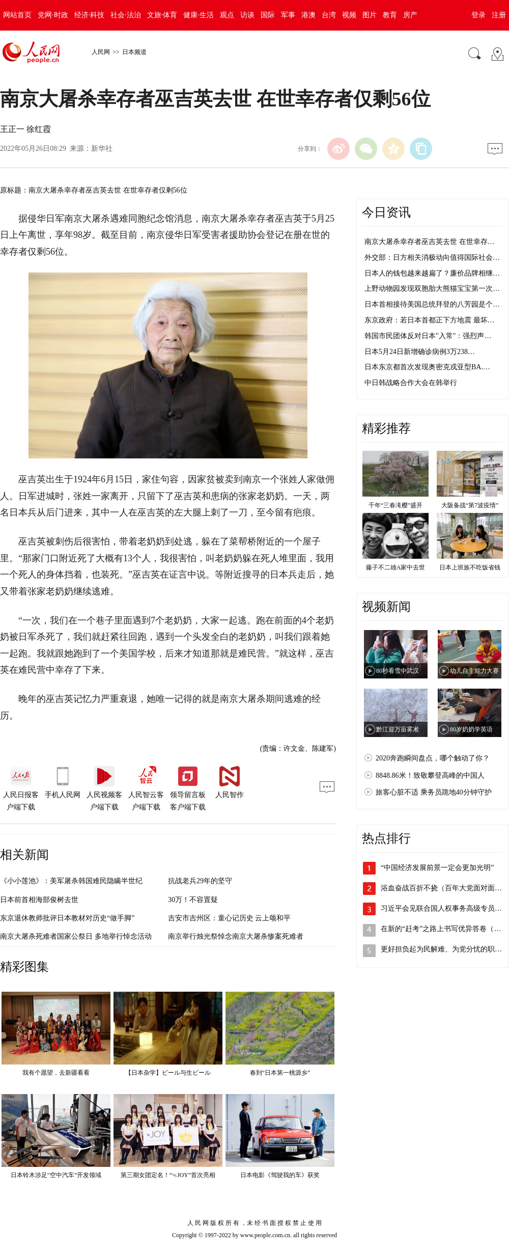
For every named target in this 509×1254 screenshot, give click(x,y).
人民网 (101, 52)
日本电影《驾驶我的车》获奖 (280, 1175)
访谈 (247, 15)
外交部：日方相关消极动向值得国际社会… (432, 257)
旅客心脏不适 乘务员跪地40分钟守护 (434, 792)
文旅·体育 (162, 15)
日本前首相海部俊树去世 (39, 900)
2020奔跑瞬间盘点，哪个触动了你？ (433, 758)
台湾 (329, 15)
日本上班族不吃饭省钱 (469, 567)
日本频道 (134, 52)
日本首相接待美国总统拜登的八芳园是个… (432, 304)
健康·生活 (198, 15)
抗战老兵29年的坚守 (200, 881)
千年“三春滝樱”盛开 (396, 505)
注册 (499, 15)
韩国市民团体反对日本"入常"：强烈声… (427, 336)
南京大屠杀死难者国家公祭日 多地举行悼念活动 (76, 936)
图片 (369, 15)
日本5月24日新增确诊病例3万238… (419, 352)
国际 (268, 15)
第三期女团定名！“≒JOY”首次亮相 (168, 1175)
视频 (349, 15)
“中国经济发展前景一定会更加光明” (437, 867)
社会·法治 (125, 15)
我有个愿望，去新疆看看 (56, 1072)
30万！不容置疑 (193, 900)
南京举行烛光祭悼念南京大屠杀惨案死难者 (235, 936)
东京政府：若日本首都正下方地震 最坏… (429, 320)
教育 (390, 15)
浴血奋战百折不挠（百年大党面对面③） (445, 888)
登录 (478, 15)
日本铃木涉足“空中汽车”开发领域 (56, 1175)
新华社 (101, 148)
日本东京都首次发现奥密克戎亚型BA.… (427, 367)
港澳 (308, 15)
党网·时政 (53, 15)
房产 (410, 15)
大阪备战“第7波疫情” (470, 505)
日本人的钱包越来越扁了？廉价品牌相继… (432, 273)
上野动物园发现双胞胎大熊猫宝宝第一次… (432, 288)
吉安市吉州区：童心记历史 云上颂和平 (229, 918)
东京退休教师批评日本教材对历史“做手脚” (67, 918)
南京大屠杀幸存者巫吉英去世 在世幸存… (429, 242)
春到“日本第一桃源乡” (280, 1072)
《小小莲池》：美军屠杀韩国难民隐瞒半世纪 (71, 881)
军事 (288, 15)
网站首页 (17, 15)
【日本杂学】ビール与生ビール (168, 1072)
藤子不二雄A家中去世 (396, 567)
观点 (227, 15)
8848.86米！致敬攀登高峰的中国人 (430, 775)
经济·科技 (89, 15)
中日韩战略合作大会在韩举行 (410, 383)
